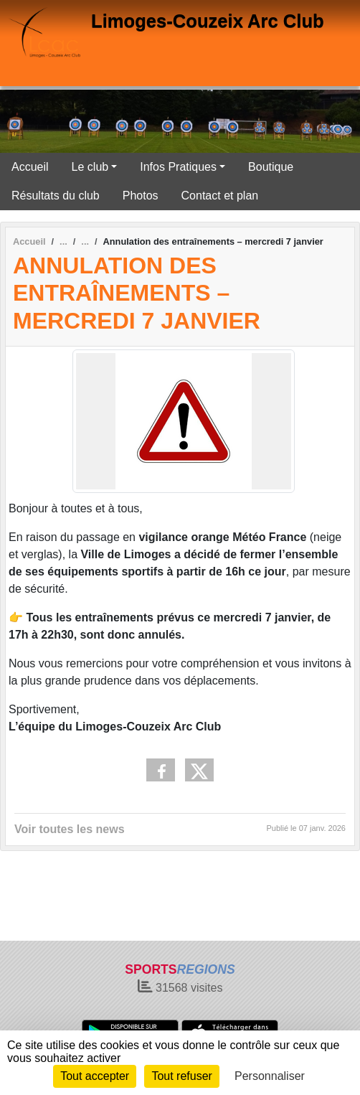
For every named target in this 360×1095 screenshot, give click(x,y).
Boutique (270, 167)
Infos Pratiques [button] (178, 167)
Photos (140, 195)
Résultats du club (55, 195)
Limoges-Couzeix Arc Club (207, 21)
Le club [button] (90, 167)
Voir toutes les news (69, 829)
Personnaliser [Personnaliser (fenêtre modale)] (270, 1076)
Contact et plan (220, 195)
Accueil (30, 167)
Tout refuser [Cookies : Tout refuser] (181, 1076)
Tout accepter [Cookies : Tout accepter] (94, 1076)
